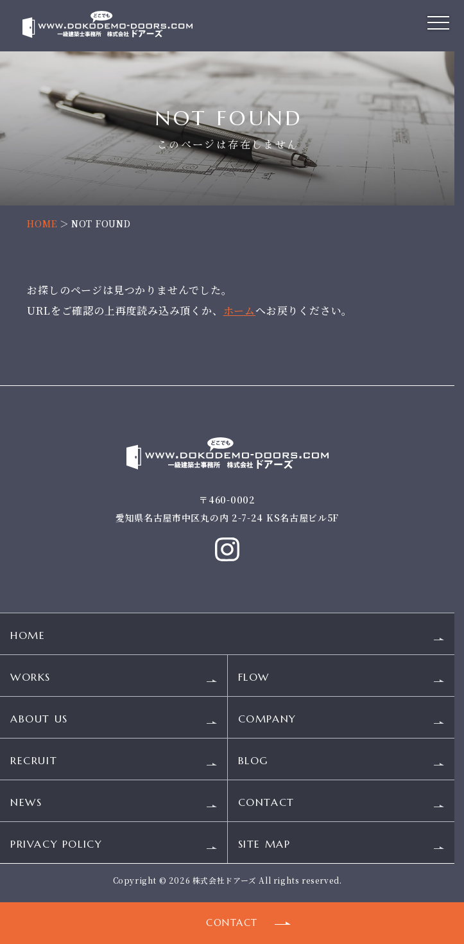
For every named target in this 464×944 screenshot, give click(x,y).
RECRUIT (33, 762)
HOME (42, 223)
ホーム (239, 310)
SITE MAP (264, 845)
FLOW (254, 678)
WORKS (30, 678)
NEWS (26, 804)
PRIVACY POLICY (56, 845)
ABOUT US (39, 720)
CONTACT (266, 804)
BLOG (253, 762)
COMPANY (267, 720)
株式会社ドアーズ (225, 882)
